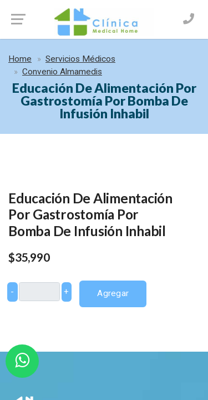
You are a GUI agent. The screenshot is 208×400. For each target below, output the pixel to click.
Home (20, 59)
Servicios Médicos (80, 59)
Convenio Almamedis (62, 72)
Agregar (113, 293)
